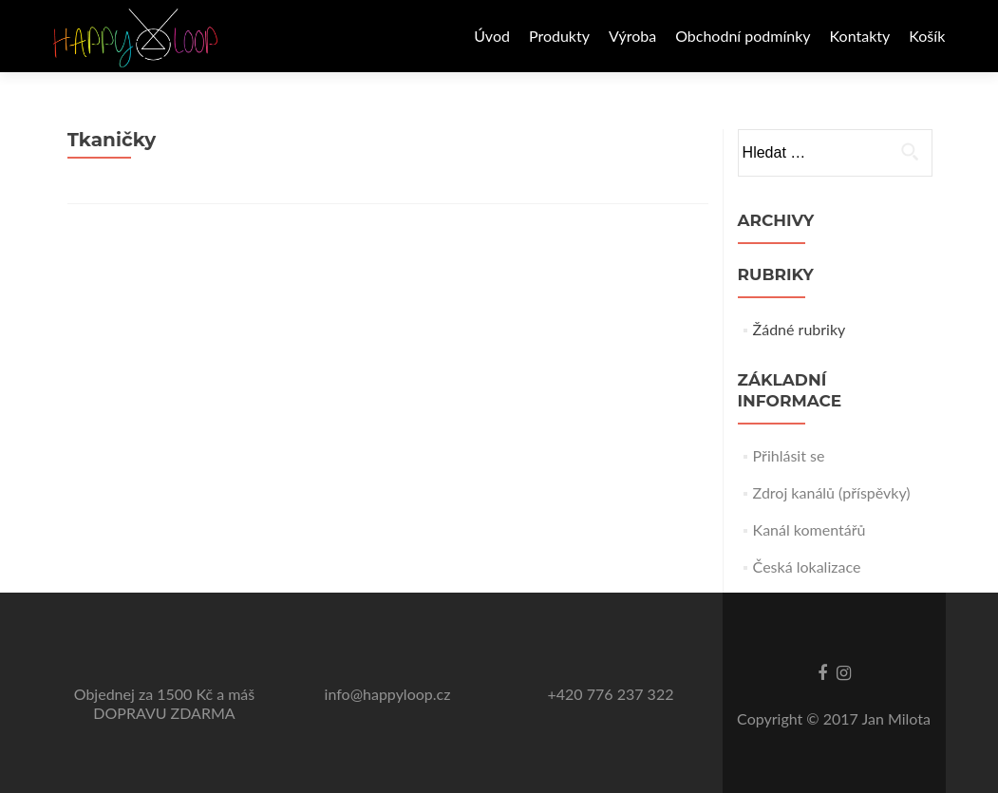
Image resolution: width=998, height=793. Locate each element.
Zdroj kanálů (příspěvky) (832, 492)
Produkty (559, 36)
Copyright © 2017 (799, 718)
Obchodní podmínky (742, 36)
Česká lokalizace (807, 566)
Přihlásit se (789, 455)
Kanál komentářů (809, 529)
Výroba (632, 36)
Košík (927, 36)
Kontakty (860, 36)
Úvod (492, 36)
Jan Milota (896, 718)
